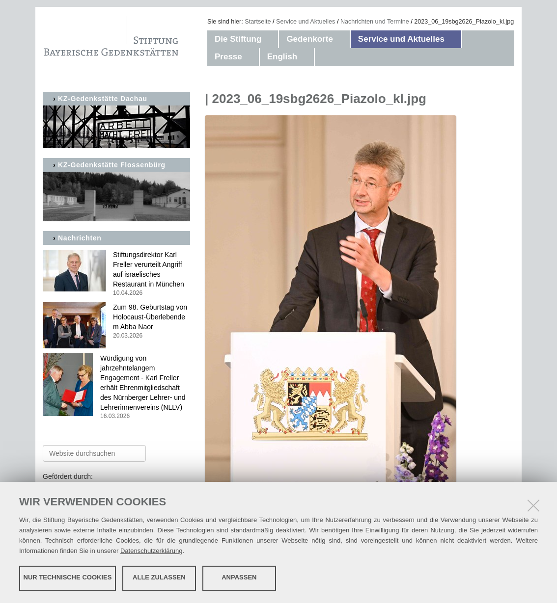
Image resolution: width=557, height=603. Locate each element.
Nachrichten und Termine (374, 21)
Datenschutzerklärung (151, 550)
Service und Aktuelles (305, 21)
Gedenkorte (309, 39)
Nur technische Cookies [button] (68, 577)
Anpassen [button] (239, 577)
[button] (271, 39)
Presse (228, 56)
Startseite (258, 21)
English (282, 56)
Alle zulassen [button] (159, 577)
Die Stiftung (238, 39)
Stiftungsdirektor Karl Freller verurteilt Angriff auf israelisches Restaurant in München (116, 274)
